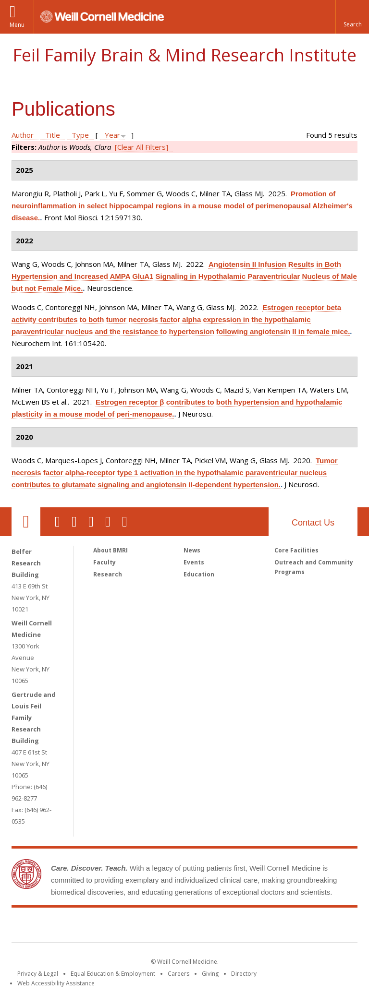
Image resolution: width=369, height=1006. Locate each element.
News (192, 550)
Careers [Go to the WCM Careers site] (178, 974)
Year (112, 135)
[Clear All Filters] (141, 147)
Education (199, 574)
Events (194, 562)
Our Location (26, 521)
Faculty (104, 562)
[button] (352, 17)
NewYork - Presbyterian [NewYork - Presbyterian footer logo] (265, 927)
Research (107, 574)
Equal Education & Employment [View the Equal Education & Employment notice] (113, 974)
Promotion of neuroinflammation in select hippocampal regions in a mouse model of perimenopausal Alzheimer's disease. (182, 206)
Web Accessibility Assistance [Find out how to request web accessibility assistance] (56, 983)
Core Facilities (296, 550)
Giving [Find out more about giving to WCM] (210, 974)
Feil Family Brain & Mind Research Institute (184, 55)
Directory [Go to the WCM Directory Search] (244, 974)
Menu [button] (17, 25)
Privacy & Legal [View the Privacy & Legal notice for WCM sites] (37, 974)
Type (80, 135)
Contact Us (313, 522)
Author (23, 135)
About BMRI (110, 550)
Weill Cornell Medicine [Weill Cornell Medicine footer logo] (114, 927)
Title (52, 135)
